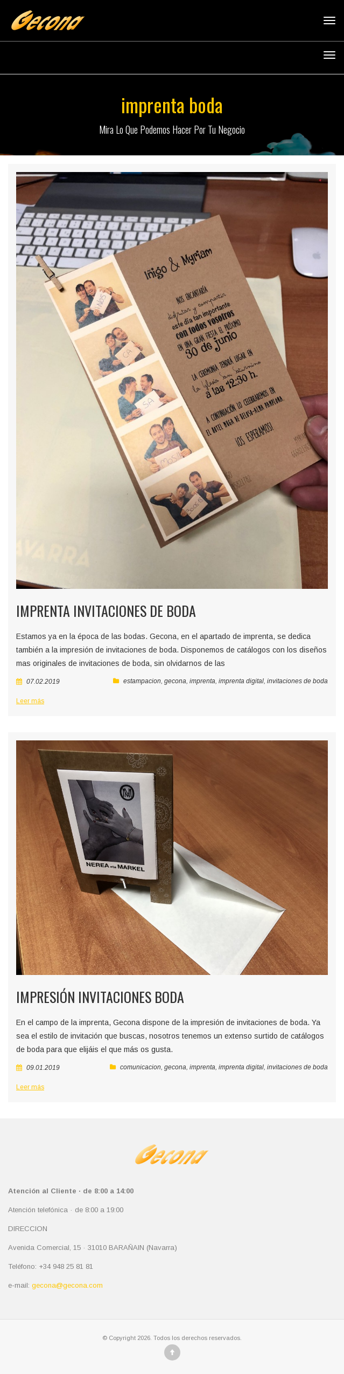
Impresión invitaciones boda (100, 996)
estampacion (142, 681)
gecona (175, 681)
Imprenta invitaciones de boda (106, 610)
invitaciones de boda (297, 681)
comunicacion (140, 1067)
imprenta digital (241, 681)
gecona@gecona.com (67, 1285)
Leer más (30, 701)
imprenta (202, 681)
